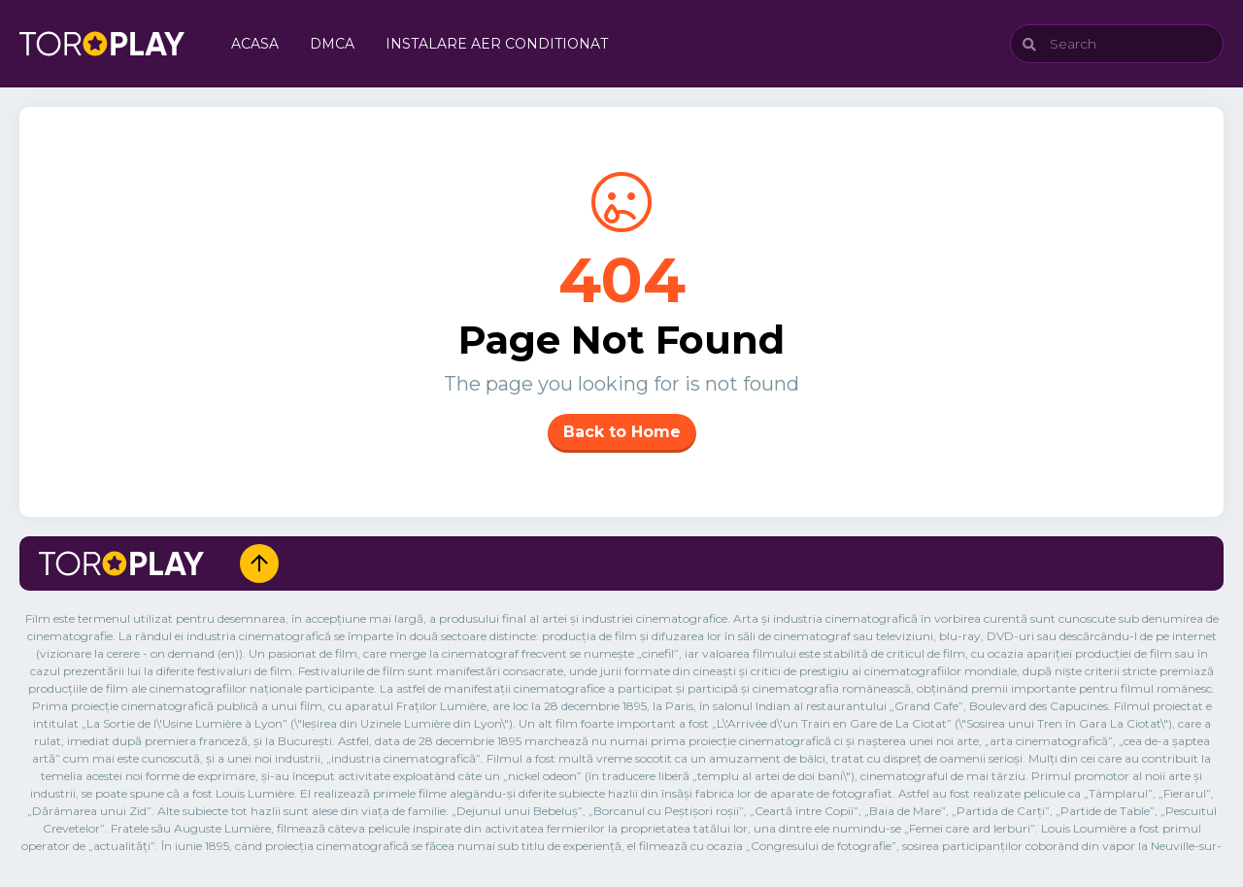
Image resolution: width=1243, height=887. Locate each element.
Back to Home (622, 432)
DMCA (332, 43)
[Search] (1117, 43)
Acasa (255, 43)
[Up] (259, 563)
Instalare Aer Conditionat (497, 43)
